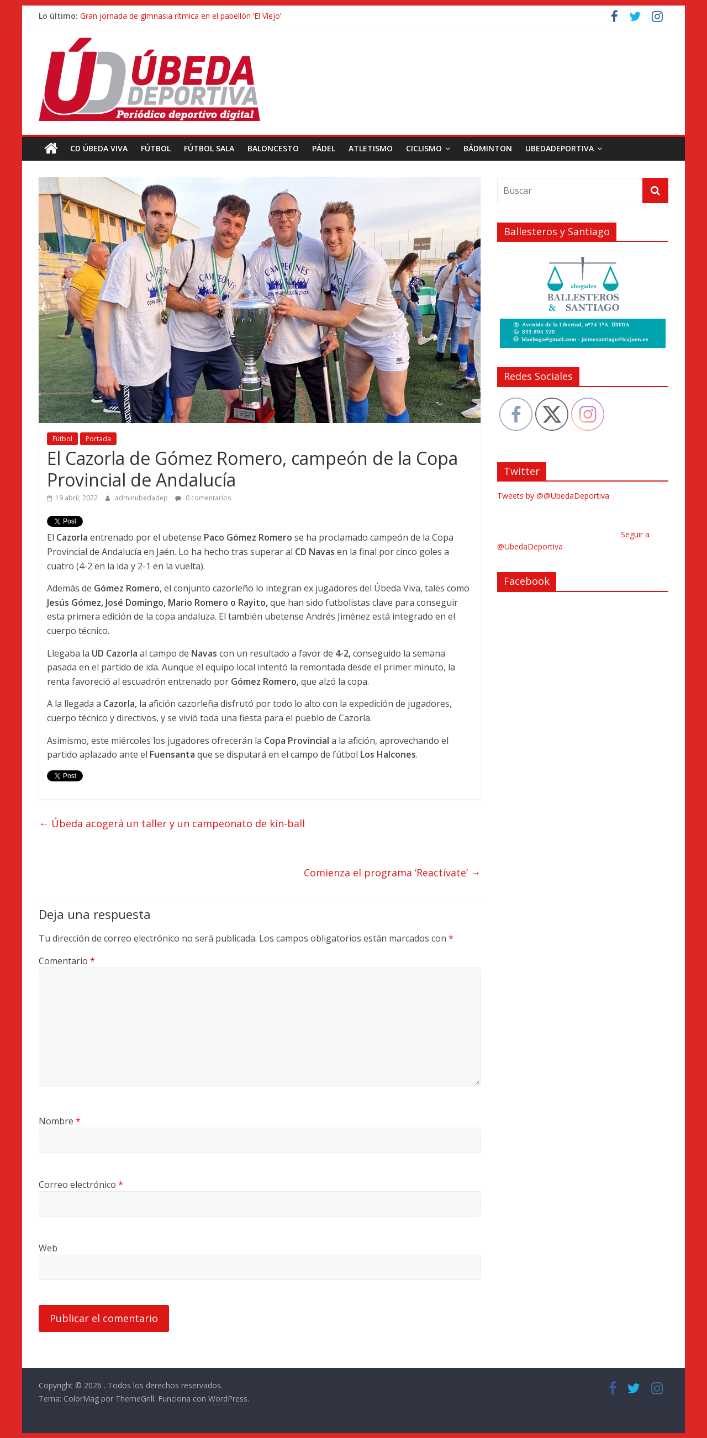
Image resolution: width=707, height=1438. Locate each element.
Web (48, 1248)
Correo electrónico (81, 1184)
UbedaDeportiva (559, 148)
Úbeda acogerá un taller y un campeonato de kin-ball (172, 823)
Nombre (60, 1121)
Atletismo (371, 148)
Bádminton (487, 148)
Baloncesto (273, 148)
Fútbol (156, 148)
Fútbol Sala (209, 148)
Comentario (67, 960)
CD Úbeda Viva (99, 148)
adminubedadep (142, 498)
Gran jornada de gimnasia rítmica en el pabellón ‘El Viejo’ (180, 15)
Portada (98, 438)
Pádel (323, 148)
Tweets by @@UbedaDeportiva (553, 495)
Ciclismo (424, 148)
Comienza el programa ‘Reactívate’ (392, 872)
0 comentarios (203, 498)
